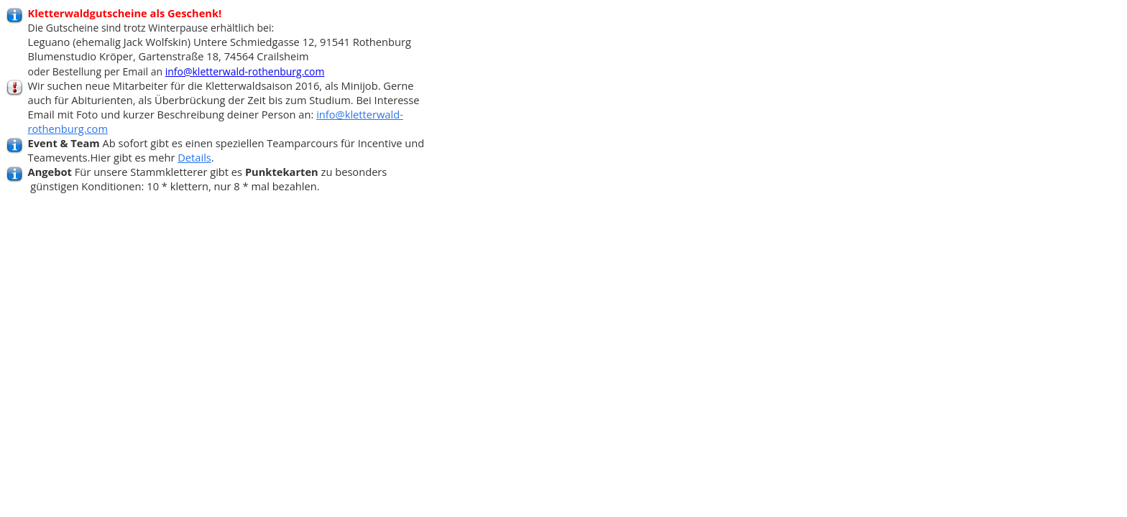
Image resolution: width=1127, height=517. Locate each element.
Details (194, 157)
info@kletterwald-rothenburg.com (245, 71)
